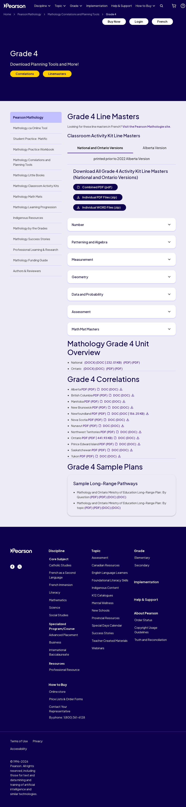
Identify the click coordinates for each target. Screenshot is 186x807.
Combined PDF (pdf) (97, 187)
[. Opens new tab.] (183, 6)
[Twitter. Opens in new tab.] (19, 567)
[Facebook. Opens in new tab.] (12, 567)
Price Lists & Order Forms (66, 699)
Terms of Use (19, 741)
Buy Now (114, 21)
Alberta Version (154, 148)
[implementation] (153, 581)
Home (7, 14)
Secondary (141, 565)
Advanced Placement (63, 635)
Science (54, 607)
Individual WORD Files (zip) (101, 207)
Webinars (98, 648)
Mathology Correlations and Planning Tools (73, 14)
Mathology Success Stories (31, 239)
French (162, 21)
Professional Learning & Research (35, 250)
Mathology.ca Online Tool (30, 128)
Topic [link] (58, 6)
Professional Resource (64, 670)
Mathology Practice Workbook (33, 149)
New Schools (101, 610)
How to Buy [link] (143, 6)
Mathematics (58, 600)
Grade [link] (74, 6)
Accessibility (18, 749)
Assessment (100, 557)
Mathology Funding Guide (30, 260)
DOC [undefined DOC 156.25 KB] (128, 413)
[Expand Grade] (81, 6)
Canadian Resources (106, 565)
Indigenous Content (105, 588)
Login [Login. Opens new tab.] (139, 21)
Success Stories (103, 633)
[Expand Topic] (64, 6)
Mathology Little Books (29, 175)
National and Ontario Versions (100, 148)
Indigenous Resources (28, 218)
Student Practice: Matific (30, 139)
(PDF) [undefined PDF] (131, 362)
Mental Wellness (103, 603)
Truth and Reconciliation (150, 640)
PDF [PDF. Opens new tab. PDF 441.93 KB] (97, 438)
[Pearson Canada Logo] (14, 6)
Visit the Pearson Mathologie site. (146, 126)
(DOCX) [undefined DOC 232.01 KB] (103, 362)
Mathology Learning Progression (34, 207)
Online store (57, 691)
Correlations (25, 74)
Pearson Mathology (29, 14)
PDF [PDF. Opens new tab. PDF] (88, 389)
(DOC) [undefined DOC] (116, 497)
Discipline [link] (40, 6)
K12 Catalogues (102, 595)
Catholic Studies (60, 565)
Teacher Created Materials (110, 641)
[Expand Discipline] (49, 6)
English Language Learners (110, 573)
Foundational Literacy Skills (110, 580)
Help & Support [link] (121, 6)
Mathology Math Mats (27, 196)
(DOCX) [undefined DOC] (94, 368)
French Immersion (61, 585)
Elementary (142, 557)
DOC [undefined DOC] (109, 389)
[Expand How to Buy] (154, 6)
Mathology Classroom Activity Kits (36, 186)
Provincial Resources (106, 618)
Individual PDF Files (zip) (99, 197)
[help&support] (153, 599)
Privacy (38, 741)
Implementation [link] (97, 6)
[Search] (161, 6)
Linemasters (57, 74)
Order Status (143, 620)
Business (55, 642)
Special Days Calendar (107, 625)
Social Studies (58, 615)
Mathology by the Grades (30, 228)
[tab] (100, 147)
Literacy (54, 592)
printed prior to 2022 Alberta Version (122, 159)
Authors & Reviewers (27, 271)
